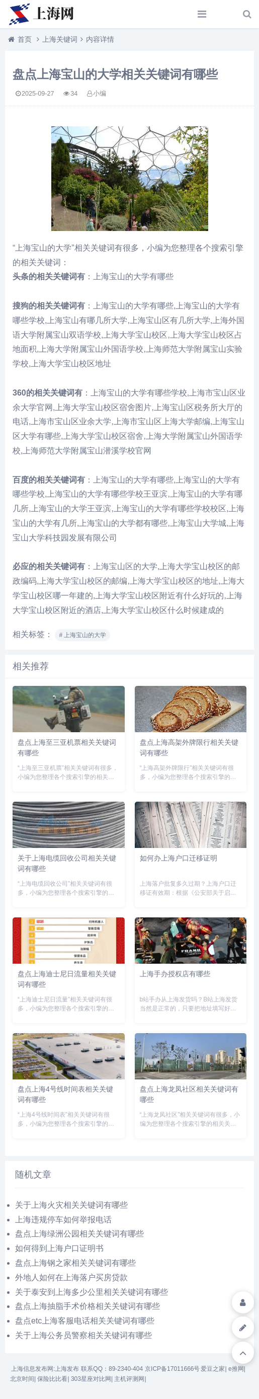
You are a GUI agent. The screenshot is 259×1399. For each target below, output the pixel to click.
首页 (25, 39)
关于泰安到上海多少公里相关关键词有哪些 (91, 1292)
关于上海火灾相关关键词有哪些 (71, 1205)
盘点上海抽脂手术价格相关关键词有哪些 (87, 1306)
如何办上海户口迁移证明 (178, 858)
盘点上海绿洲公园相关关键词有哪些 (79, 1233)
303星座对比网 (91, 1378)
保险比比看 (52, 1378)
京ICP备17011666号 (172, 1368)
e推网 (236, 1368)
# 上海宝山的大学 (82, 635)
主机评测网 (129, 1378)
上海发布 (67, 1368)
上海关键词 (59, 39)
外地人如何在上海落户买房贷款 (71, 1277)
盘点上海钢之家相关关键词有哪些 (75, 1263)
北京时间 (22, 1378)
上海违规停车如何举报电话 (63, 1219)
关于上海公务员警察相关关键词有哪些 (83, 1335)
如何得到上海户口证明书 (59, 1248)
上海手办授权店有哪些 (175, 974)
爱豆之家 (213, 1368)
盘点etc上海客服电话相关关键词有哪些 (84, 1320)
